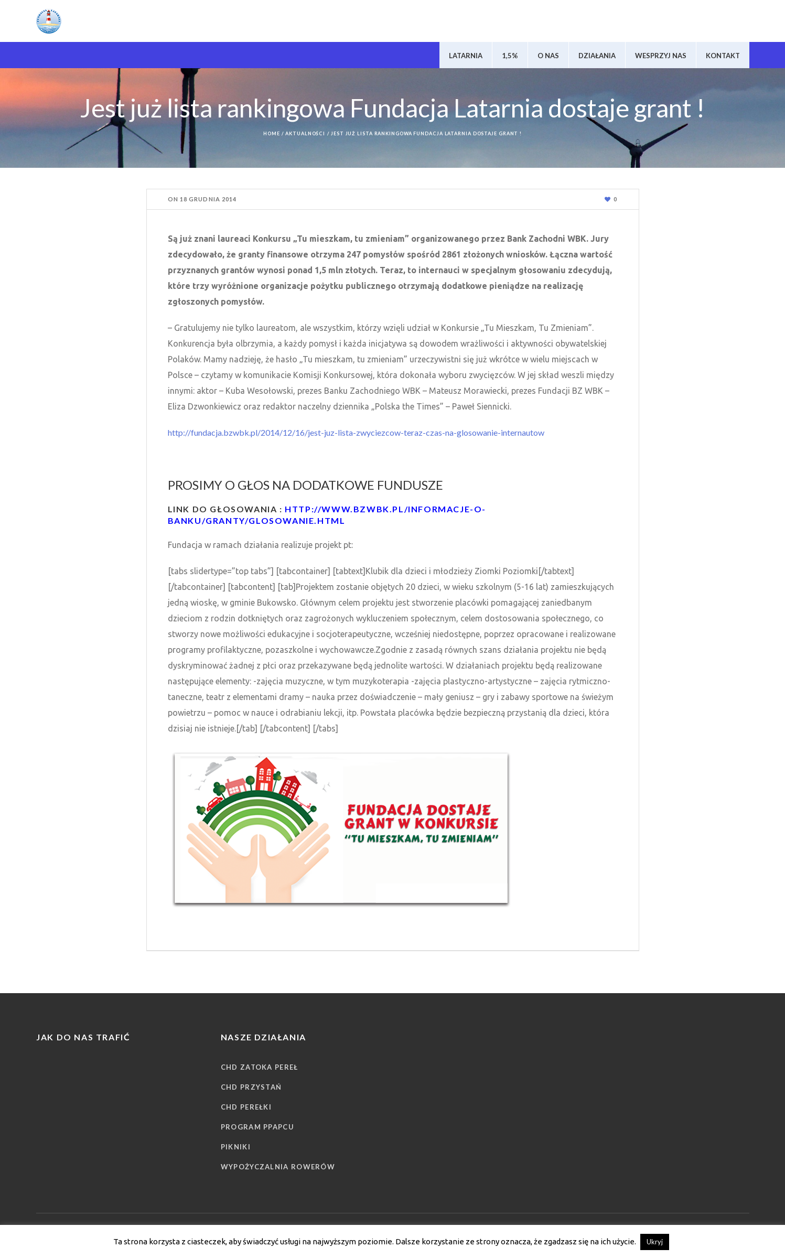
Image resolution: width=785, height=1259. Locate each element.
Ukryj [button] (655, 1242)
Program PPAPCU (257, 1127)
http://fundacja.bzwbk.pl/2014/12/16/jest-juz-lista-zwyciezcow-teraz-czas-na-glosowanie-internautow (356, 432)
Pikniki (236, 1147)
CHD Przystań (251, 1087)
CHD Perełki (246, 1107)
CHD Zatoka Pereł (259, 1067)
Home (271, 133)
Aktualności (305, 133)
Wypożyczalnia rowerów (278, 1167)
